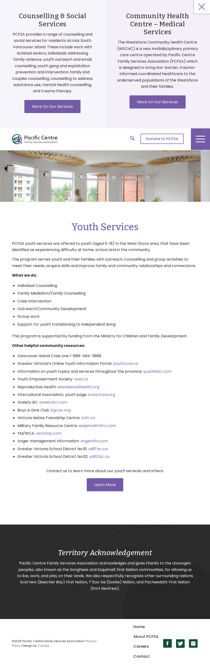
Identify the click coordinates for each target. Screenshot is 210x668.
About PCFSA (145, 636)
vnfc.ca (88, 418)
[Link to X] (180, 643)
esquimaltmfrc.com (97, 425)
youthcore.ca (125, 363)
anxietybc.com (53, 402)
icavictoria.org (101, 394)
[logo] (34, 139)
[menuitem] (160, 139)
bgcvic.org (60, 410)
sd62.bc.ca (99, 456)
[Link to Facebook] (167, 643)
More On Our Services (52, 106)
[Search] (130, 139)
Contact (141, 656)
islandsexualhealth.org (78, 387)
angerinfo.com (94, 441)
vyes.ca (81, 379)
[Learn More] (105, 484)
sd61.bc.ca (98, 449)
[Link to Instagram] (193, 643)
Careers (141, 646)
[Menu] (200, 139)
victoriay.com (48, 433)
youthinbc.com (157, 371)
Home (139, 627)
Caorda (43, 646)
